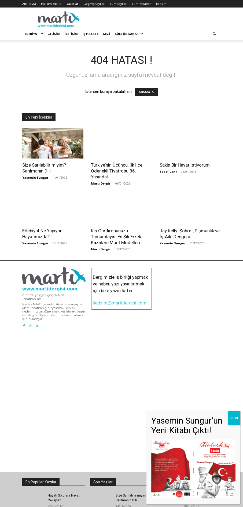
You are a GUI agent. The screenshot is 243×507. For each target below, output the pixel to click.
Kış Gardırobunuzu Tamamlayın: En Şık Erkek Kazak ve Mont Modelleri (116, 236)
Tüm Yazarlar (141, 4)
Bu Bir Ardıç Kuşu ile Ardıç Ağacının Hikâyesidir (63, 467)
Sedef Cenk (168, 172)
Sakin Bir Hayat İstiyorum (185, 165)
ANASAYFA (146, 92)
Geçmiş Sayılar (94, 4)
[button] (214, 33)
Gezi (106, 34)
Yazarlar (72, 4)
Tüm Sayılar (118, 4)
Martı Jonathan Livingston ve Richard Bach (200, 402)
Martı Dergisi (101, 183)
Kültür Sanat (129, 34)
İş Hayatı (90, 34)
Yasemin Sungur (35, 177)
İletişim (161, 4)
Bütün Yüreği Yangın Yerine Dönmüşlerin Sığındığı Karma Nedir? (200, 449)
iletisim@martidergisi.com (119, 303)
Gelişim (53, 34)
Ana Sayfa (29, 4)
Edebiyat (34, 34)
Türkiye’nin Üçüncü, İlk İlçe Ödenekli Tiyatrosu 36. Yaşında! (116, 170)
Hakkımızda (51, 4)
